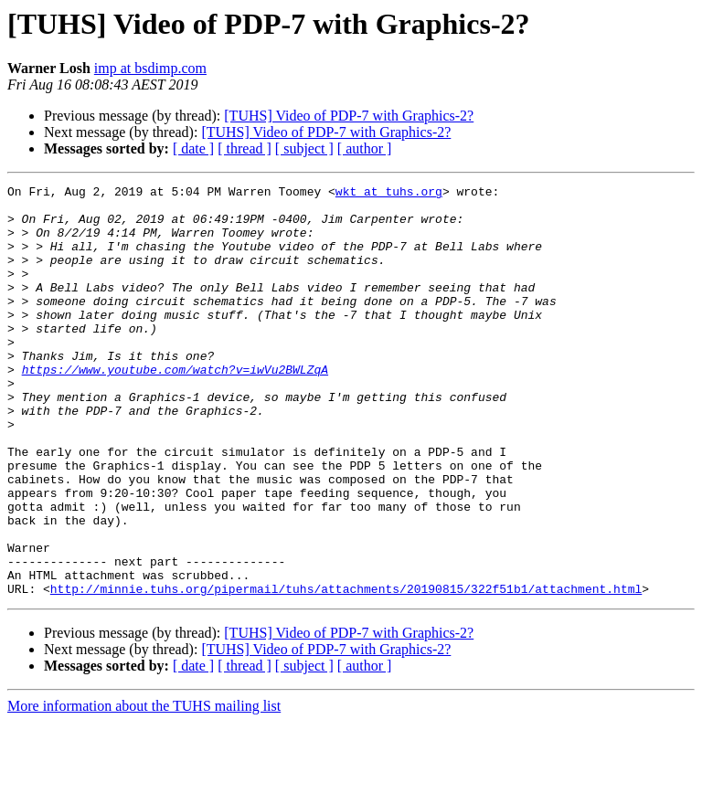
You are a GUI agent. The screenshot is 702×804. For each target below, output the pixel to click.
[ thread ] (244, 148)
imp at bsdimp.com (150, 68)
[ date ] (193, 148)
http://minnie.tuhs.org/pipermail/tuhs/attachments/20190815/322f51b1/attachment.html (346, 670)
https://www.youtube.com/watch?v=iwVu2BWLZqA (175, 407)
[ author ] (364, 148)
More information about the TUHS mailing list (144, 788)
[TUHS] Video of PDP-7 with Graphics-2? (348, 115)
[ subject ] (304, 148)
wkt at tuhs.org (388, 193)
